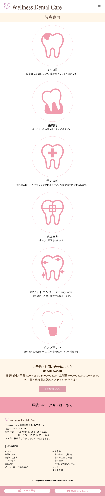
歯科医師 (59, 460)
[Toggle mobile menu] (99, 6)
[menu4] (52, 193)
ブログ (55, 466)
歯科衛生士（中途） (64, 457)
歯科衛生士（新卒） (64, 454)
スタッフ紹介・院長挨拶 (16, 466)
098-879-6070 (52, 371)
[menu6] (52, 304)
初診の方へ (10, 454)
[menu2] (52, 82)
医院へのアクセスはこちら (52, 405)
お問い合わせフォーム (65, 463)
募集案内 (56, 451)
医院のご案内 (11, 457)
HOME (8, 451)
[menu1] (52, 26)
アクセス (11, 460)
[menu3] (52, 137)
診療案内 (9, 463)
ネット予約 (57, 470)
